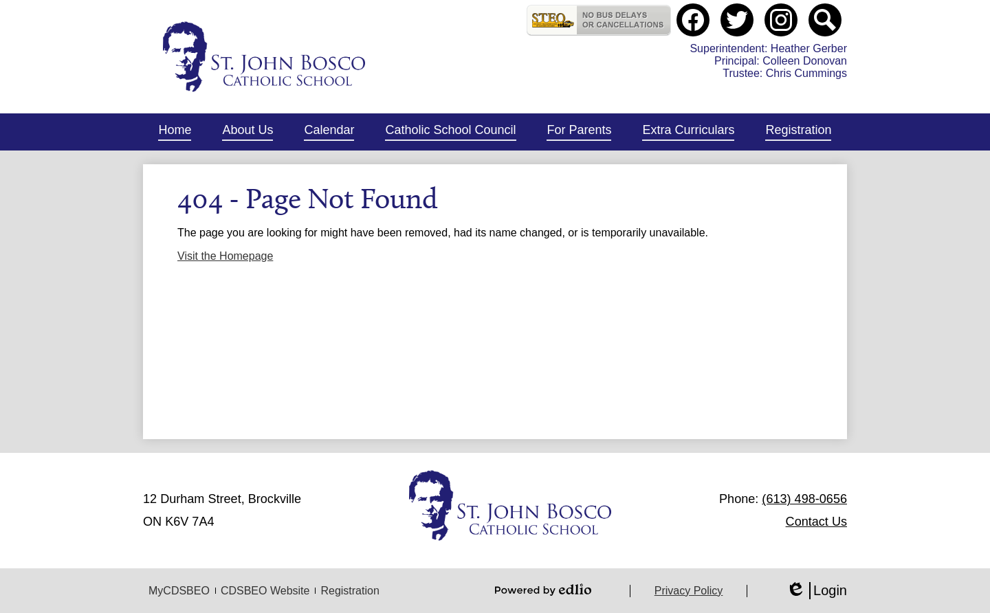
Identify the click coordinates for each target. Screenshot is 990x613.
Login (816, 590)
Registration (349, 591)
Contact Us (816, 521)
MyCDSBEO (179, 591)
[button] (247, 132)
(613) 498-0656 (804, 499)
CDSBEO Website (265, 591)
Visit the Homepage (225, 256)
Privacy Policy (688, 591)
